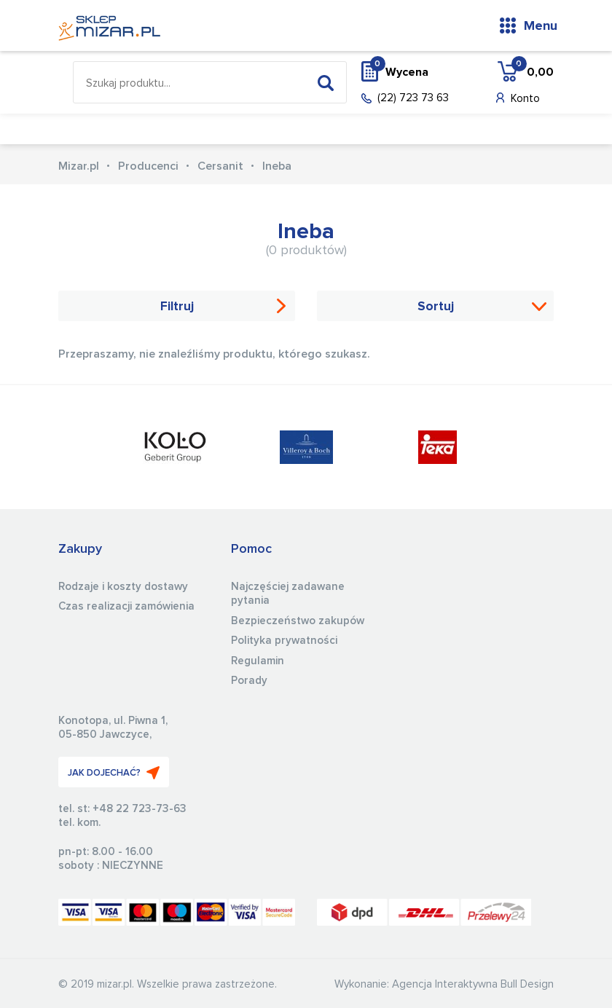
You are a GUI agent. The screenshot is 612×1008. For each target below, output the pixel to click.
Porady (249, 680)
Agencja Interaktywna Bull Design (473, 984)
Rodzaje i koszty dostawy (123, 586)
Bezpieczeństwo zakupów (297, 620)
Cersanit (220, 166)
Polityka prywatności (284, 640)
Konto (525, 98)
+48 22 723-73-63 (140, 808)
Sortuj (435, 307)
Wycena (399, 71)
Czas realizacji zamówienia (126, 606)
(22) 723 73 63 (413, 97)
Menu (540, 26)
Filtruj (177, 307)
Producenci (148, 166)
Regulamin (257, 660)
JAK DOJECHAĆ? (114, 772)
